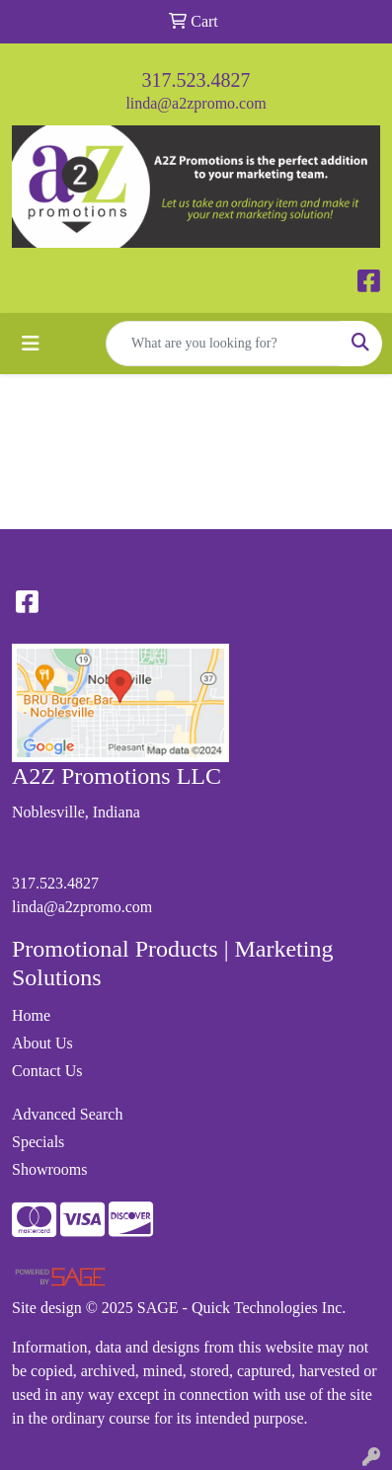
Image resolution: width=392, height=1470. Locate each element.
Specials (38, 1141)
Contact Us (47, 1070)
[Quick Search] (223, 343)
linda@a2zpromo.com (195, 103)
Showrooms (49, 1169)
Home (31, 1015)
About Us (42, 1043)
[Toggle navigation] (30, 343)
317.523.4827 (196, 80)
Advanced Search (67, 1114)
